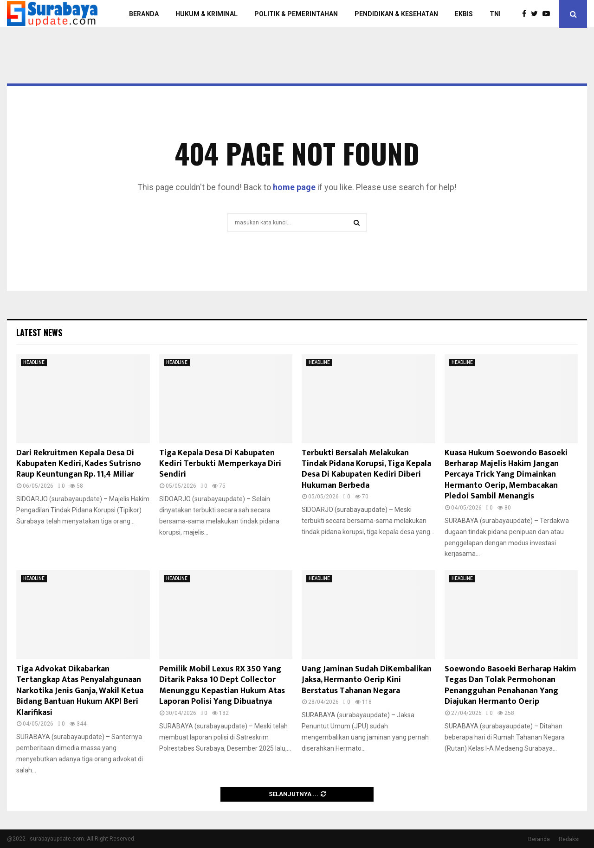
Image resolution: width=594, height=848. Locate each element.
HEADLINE (34, 362)
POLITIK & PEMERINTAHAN (296, 14)
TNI (495, 14)
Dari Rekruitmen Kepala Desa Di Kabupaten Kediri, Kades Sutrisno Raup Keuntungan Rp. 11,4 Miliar (78, 464)
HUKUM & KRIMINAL (206, 14)
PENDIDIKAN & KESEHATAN (396, 14)
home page (294, 187)
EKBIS (464, 14)
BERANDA (144, 14)
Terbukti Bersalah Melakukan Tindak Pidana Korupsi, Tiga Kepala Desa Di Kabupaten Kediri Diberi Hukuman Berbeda (366, 469)
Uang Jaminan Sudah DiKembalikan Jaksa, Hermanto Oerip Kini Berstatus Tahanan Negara (367, 680)
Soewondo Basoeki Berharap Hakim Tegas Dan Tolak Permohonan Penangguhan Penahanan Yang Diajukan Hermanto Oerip (510, 685)
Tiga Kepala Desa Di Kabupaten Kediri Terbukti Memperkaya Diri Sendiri (220, 464)
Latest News (39, 332)
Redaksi (569, 839)
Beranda (539, 839)
